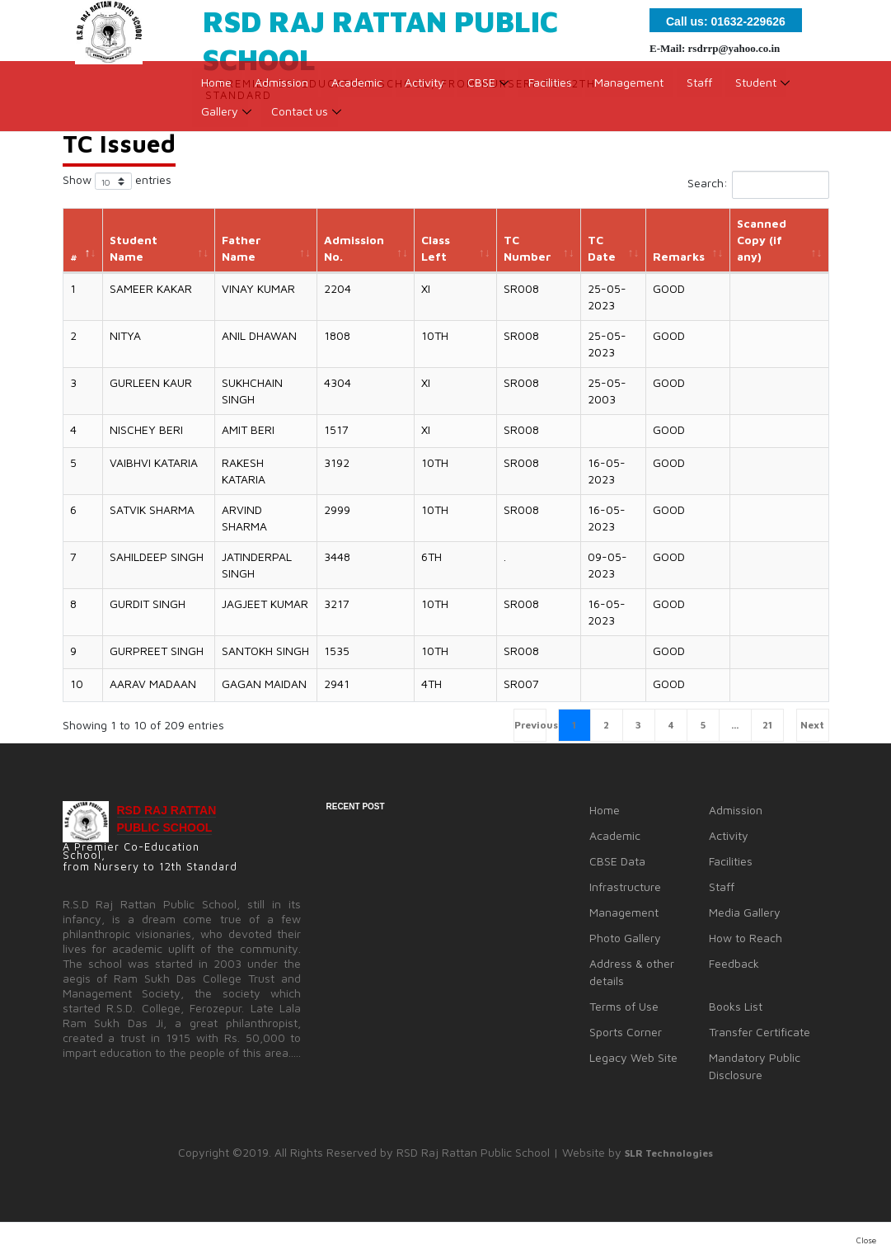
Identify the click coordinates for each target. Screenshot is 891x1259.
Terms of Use (624, 1006)
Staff (702, 87)
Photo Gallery (625, 938)
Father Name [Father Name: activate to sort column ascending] (241, 248)
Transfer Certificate (759, 1032)
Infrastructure (625, 886)
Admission (282, 87)
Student (758, 87)
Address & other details (631, 972)
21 (767, 725)
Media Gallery (745, 912)
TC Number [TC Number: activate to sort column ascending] (527, 248)
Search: (757, 185)
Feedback (734, 963)
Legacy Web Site (633, 1057)
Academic (357, 87)
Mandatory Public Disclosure (754, 1066)
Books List (735, 1006)
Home (217, 87)
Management (631, 87)
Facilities (552, 87)
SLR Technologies (669, 1153)
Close (866, 1240)
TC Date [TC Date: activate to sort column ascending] (602, 248)
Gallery (220, 116)
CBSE (483, 87)
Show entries (117, 181)
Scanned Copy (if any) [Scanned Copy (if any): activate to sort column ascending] (761, 239)
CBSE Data (617, 861)
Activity (426, 87)
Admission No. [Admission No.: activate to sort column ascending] (354, 248)
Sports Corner (625, 1032)
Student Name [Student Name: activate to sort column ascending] (133, 248)
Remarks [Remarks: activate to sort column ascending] (679, 256)
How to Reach (745, 938)
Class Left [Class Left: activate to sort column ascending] (435, 248)
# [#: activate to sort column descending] (73, 256)
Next (812, 725)
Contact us (300, 116)
